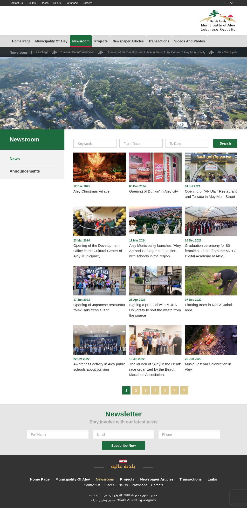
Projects (101, 41)
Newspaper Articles (128, 41)
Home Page (21, 41)
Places (44, 2)
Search (225, 143)
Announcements (25, 171)
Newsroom (81, 41)
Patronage (72, 2)
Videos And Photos (189, 41)
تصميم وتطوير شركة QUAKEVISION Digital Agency (123, 500)
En (223, 2)
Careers (87, 2)
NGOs (57, 2)
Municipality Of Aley (51, 41)
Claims (31, 2)
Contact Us (16, 2)
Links (212, 479)
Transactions (159, 41)
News (15, 159)
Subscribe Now (123, 446)
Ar (231, 2)
